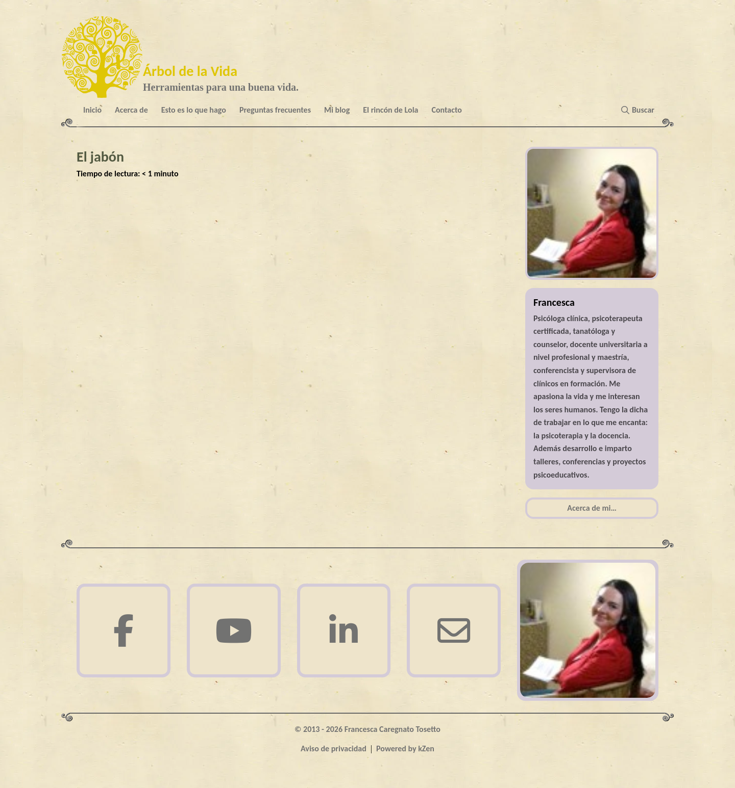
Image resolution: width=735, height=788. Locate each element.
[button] (639, 110)
